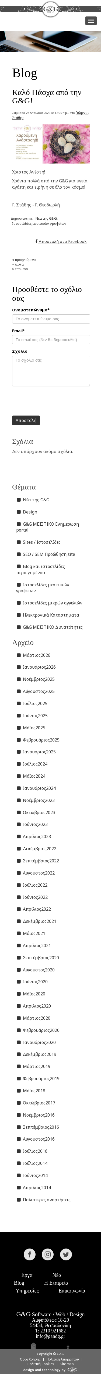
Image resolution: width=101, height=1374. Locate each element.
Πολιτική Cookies (40, 1364)
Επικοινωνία (71, 1291)
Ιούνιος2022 (32, 897)
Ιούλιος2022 (31, 885)
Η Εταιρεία (56, 1283)
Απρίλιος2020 (33, 1006)
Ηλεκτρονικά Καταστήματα (47, 615)
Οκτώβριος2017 (35, 1103)
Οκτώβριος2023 (35, 812)
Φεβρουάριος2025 (38, 740)
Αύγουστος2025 (35, 691)
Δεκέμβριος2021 (36, 921)
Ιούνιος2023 (32, 824)
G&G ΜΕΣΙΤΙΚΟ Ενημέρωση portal (47, 527)
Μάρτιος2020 (33, 1018)
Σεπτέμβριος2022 (37, 861)
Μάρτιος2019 (33, 1066)
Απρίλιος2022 (33, 909)
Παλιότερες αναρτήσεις (43, 1200)
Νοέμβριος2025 (35, 679)
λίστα (18, 264)
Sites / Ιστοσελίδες (38, 542)
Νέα (56, 1275)
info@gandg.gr (50, 1336)
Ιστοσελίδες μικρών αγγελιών (49, 603)
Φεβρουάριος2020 (38, 1030)
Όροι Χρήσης (29, 1359)
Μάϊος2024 (30, 776)
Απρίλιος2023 (33, 836)
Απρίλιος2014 (33, 1188)
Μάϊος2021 (30, 933)
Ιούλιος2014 (31, 1163)
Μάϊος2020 (30, 994)
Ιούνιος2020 (32, 982)
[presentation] (53, 400)
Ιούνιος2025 (32, 716)
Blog (19, 1283)
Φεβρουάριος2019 (38, 1078)
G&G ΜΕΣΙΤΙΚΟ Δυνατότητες (49, 627)
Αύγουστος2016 (35, 1139)
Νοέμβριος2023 (35, 800)
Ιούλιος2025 (31, 703)
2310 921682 (53, 1331)
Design (26, 512)
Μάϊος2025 (30, 728)
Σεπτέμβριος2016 (37, 1127)
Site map (67, 1364)
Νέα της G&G (46, 218)
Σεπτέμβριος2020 (37, 958)
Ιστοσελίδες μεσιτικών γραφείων (39, 223)
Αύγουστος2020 (35, 970)
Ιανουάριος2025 (36, 752)
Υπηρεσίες (27, 1291)
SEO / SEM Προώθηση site (45, 554)
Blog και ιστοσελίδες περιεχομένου (40, 569)
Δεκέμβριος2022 (36, 849)
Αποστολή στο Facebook (61, 241)
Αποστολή (26, 420)
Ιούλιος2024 (31, 764)
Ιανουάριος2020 (36, 1042)
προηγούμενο (24, 259)
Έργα (26, 1275)
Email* (18, 330)
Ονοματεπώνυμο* (31, 309)
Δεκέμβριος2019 (36, 1054)
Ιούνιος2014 (32, 1175)
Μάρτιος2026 (33, 655)
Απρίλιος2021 (33, 945)
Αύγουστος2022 (35, 873)
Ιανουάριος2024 (36, 788)
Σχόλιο (19, 351)
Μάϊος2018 (30, 1091)
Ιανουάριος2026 (36, 667)
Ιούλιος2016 (31, 1151)
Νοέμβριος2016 (35, 1115)
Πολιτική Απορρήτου (63, 1359)
